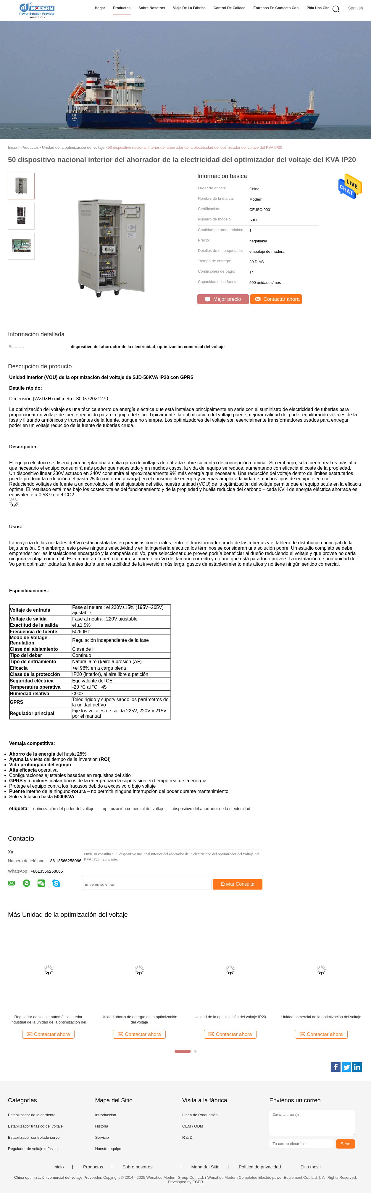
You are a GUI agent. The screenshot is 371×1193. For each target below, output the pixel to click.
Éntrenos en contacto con (276, 8)
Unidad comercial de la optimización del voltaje (321, 1017)
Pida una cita (318, 8)
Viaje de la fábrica (189, 8)
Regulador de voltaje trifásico (33, 1148)
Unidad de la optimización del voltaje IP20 (230, 1017)
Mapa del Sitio (205, 1167)
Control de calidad (230, 8)
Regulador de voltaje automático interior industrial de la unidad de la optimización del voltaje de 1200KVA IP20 (48, 1020)
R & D (187, 1137)
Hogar (100, 8)
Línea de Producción (199, 1115)
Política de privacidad (260, 1167)
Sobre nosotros (151, 8)
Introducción (105, 1115)
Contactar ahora (277, 299)
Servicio (102, 1137)
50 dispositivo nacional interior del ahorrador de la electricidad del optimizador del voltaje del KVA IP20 (195, 147)
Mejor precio (223, 299)
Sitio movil (310, 1167)
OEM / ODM (192, 1126)
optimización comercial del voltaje (133, 808)
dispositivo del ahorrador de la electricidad (211, 808)
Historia (101, 1126)
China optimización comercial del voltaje (48, 1177)
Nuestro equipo (108, 1148)
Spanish (355, 8)
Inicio (58, 1167)
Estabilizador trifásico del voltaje (35, 1126)
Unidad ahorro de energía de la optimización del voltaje (139, 1019)
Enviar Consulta (237, 884)
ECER (198, 1182)
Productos (121, 8)
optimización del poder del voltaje (63, 808)
